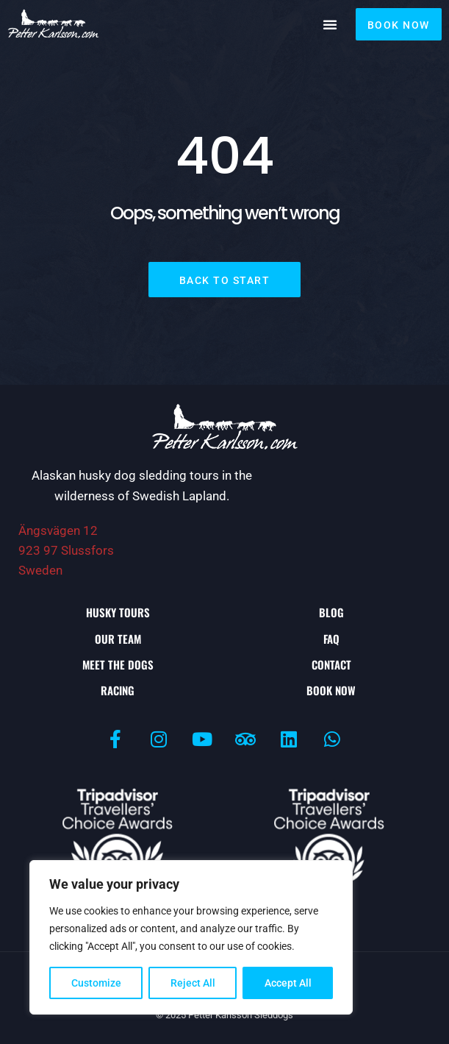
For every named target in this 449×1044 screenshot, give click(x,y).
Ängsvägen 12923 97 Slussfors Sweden (66, 550)
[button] (330, 24)
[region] (191, 937)
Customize (96, 983)
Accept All (288, 983)
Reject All (192, 983)
